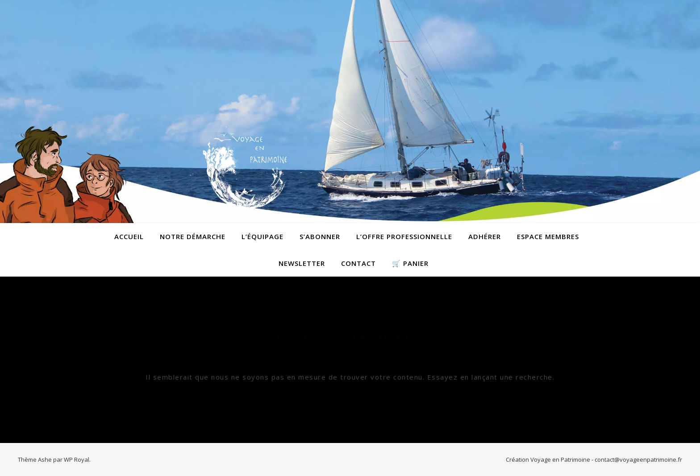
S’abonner (320, 236)
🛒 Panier (410, 263)
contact (358, 263)
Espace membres (548, 236)
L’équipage (262, 236)
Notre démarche (192, 236)
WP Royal (76, 459)
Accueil (129, 236)
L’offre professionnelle (404, 236)
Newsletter (302, 263)
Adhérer (484, 236)
